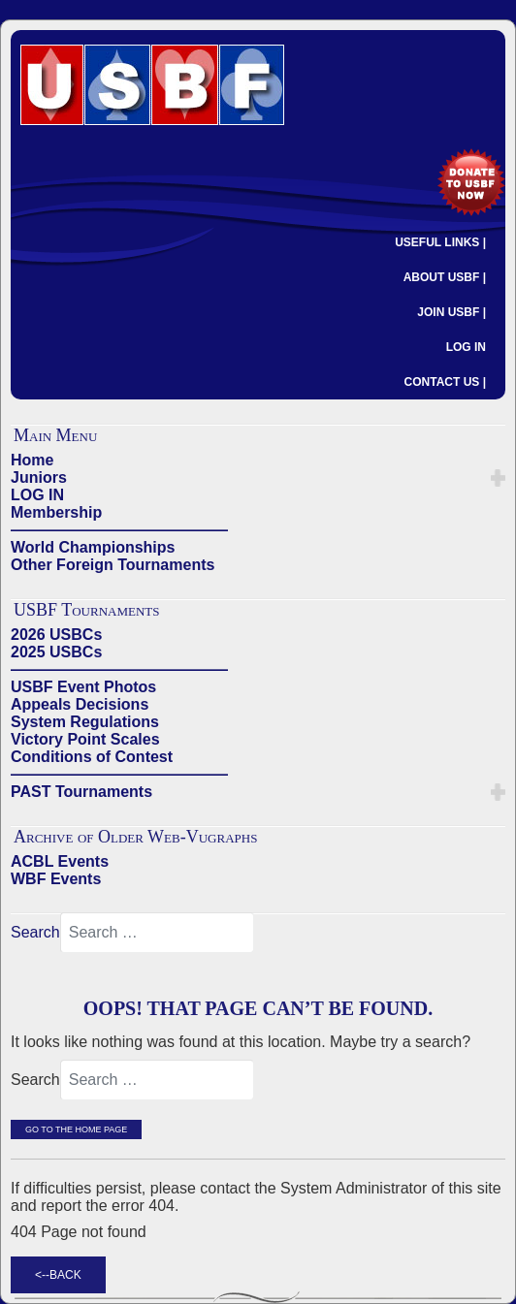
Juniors (39, 477)
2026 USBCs (56, 634)
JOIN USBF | (451, 312)
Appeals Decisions (79, 704)
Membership (56, 512)
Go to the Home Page (76, 1129)
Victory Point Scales (85, 739)
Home (32, 460)
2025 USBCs (56, 652)
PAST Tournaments (81, 791)
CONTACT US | (445, 382)
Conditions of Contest (92, 756)
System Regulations (85, 722)
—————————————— (119, 530)
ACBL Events (60, 861)
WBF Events (56, 879)
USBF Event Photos (83, 687)
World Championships (93, 547)
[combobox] (157, 932)
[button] (498, 478)
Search (35, 932)
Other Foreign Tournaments (112, 565)
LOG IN (466, 347)
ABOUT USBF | (444, 277)
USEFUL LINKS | (440, 242)
